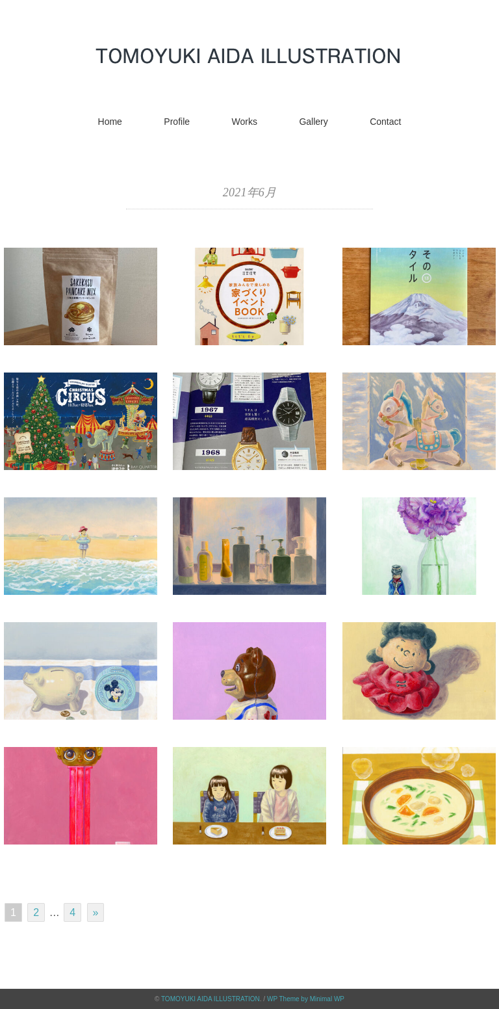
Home (110, 121)
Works (244, 121)
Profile (177, 121)
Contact (385, 121)
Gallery (313, 121)
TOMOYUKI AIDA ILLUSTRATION (210, 998)
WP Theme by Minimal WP (305, 998)
